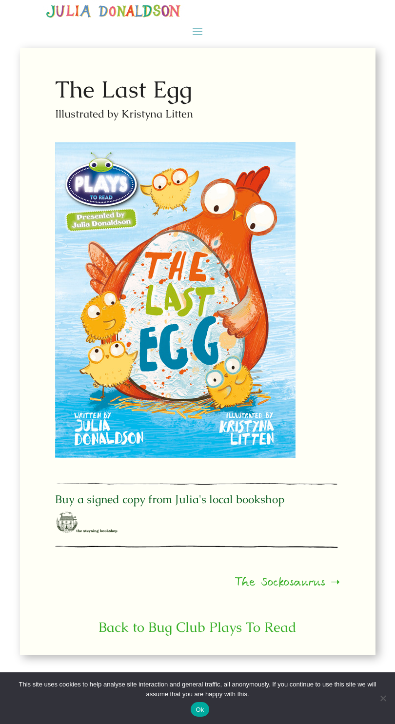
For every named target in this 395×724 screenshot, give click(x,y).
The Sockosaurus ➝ (247, 585)
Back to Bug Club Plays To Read (197, 627)
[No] (383, 698)
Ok (200, 709)
